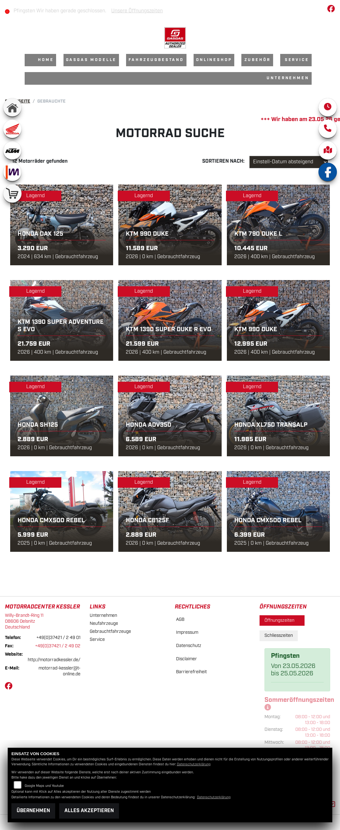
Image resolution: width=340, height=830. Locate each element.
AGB (180, 619)
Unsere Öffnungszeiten (139, 11)
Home (46, 60)
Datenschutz (188, 646)
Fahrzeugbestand (156, 60)
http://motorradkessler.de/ (54, 660)
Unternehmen (288, 78)
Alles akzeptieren (89, 811)
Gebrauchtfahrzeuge (110, 631)
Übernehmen (33, 811)
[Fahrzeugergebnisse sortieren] (288, 162)
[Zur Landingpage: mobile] (12, 172)
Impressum (187, 632)
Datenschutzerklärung (194, 764)
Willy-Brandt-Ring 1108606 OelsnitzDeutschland (24, 621)
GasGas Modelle (91, 60)
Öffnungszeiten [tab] (282, 620)
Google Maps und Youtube (44, 786)
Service (297, 60)
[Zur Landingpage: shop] (12, 193)
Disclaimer (186, 659)
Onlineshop (214, 60)
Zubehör (257, 60)
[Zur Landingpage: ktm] (12, 150)
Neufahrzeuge (104, 623)
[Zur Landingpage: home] (12, 107)
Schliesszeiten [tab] (278, 635)
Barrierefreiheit (191, 672)
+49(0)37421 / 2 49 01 (58, 638)
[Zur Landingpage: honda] (12, 129)
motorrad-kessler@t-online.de (59, 671)
